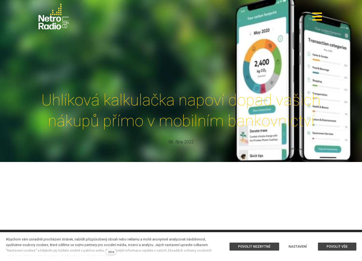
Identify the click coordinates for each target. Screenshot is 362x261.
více (111, 252)
